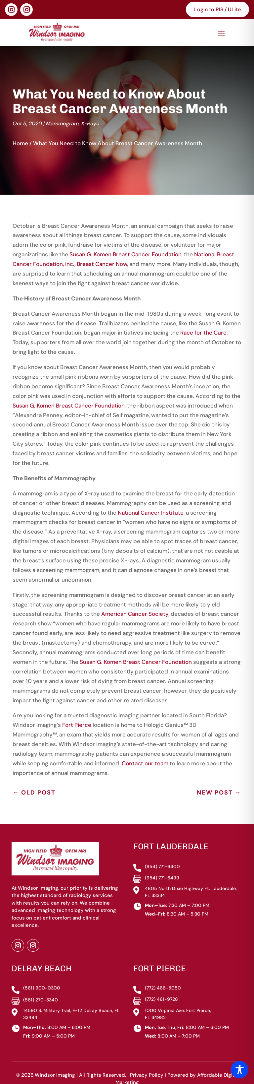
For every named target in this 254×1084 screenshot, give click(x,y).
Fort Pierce (76, 711)
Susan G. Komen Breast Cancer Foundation (125, 240)
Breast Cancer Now (102, 250)
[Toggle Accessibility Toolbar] (239, 1069)
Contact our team (145, 749)
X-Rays (90, 109)
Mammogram (62, 109)
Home (20, 129)
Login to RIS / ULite (217, 9)
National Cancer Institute (151, 498)
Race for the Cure (203, 319)
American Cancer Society (134, 600)
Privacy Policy (146, 1061)
